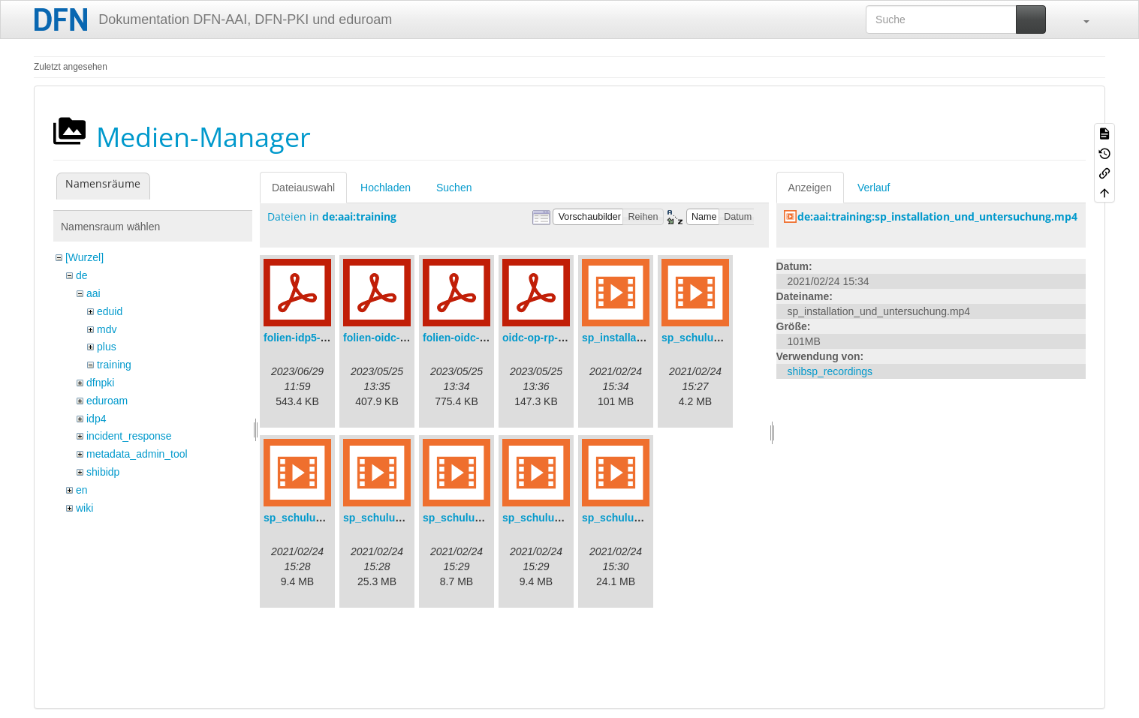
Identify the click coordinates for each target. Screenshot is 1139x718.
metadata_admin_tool (137, 454)
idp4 (96, 419)
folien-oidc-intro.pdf (472, 338)
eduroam (107, 401)
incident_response (129, 436)
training (114, 365)
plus (106, 347)
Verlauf (873, 188)
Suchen (454, 188)
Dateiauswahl (303, 188)
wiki (84, 508)
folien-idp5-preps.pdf (316, 338)
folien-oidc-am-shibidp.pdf (409, 338)
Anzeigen (810, 188)
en (82, 490)
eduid (109, 311)
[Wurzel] (84, 257)
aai (93, 293)
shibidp (102, 472)
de (82, 275)
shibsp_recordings (830, 371)
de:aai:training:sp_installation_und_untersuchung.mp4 (937, 216)
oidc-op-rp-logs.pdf (550, 338)
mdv (106, 329)
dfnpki (100, 383)
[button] (1079, 19)
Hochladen (385, 188)
